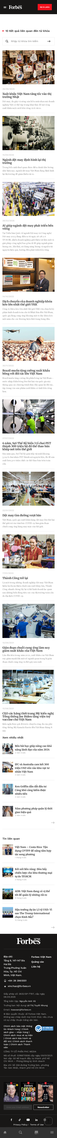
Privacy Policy (20, 1124)
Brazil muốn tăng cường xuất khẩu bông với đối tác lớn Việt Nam (26, 372)
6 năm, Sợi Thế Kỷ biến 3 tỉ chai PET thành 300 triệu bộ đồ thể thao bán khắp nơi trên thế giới (26, 446)
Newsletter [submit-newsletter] (43, 1107)
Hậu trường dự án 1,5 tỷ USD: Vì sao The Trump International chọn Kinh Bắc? (33, 913)
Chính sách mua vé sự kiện (18, 1035)
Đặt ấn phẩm (45, 7)
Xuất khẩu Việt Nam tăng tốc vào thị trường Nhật (26, 95)
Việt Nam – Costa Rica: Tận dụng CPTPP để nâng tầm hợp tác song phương (33, 851)
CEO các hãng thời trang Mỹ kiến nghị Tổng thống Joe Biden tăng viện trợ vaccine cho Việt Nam (28, 716)
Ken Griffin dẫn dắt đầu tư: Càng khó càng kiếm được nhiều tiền (31, 790)
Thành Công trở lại (15, 578)
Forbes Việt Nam (41, 956)
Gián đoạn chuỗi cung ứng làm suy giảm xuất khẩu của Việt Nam (26, 649)
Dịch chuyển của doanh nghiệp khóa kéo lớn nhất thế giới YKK (27, 303)
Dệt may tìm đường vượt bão (21, 515)
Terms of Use (37, 1124)
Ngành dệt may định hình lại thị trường (24, 161)
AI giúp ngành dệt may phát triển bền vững (27, 227)
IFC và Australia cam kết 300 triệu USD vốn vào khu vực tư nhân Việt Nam (32, 768)
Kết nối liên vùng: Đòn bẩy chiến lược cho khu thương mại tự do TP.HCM (33, 873)
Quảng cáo (37, 961)
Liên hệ (35, 966)
